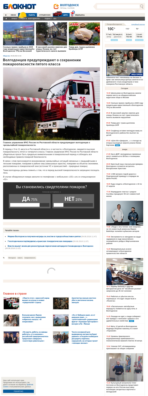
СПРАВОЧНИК (45, 15)
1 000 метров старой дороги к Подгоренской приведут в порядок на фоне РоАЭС (122, 176)
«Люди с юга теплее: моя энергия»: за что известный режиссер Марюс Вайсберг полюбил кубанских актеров (123, 229)
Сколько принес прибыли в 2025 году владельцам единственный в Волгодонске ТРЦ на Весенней (124, 105)
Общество (6, 56)
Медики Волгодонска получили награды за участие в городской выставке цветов (44, 236)
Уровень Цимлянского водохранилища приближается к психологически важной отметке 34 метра (124, 338)
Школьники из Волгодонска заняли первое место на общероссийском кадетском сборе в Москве (123, 95)
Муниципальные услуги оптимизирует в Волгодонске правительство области (118, 251)
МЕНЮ (13, 15)
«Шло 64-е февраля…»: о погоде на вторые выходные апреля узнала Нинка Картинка (123, 143)
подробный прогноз (138, 24)
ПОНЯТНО (18, 391)
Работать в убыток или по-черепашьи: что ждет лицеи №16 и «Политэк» (121, 298)
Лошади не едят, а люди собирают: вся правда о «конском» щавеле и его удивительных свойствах (123, 318)
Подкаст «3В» (51, 19)
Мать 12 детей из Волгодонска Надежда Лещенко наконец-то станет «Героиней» (122, 328)
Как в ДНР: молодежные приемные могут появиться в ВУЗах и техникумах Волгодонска (123, 156)
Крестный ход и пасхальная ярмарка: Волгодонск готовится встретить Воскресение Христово (124, 166)
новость (20, 258)
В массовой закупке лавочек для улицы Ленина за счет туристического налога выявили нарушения (122, 115)
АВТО (60, 15)
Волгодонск (12, 258)
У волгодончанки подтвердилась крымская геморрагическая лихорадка (40, 241)
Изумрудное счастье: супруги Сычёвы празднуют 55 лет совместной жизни (123, 194)
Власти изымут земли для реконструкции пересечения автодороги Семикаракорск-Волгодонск (50, 246)
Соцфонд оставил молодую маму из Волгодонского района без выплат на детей (124, 133)
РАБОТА (26, 15)
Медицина (78, 14)
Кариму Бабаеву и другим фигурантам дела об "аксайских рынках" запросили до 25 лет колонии (123, 288)
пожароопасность (30, 258)
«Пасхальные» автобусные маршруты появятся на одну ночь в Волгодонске (121, 308)
